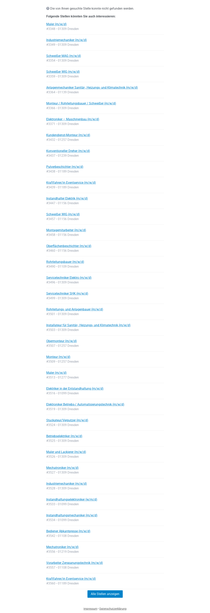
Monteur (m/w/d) (58, 357)
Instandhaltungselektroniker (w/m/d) (71, 499)
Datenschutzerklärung (112, 608)
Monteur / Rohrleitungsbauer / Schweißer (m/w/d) (81, 103)
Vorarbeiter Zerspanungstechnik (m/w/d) (74, 563)
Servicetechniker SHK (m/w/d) (67, 293)
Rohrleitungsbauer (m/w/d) (65, 262)
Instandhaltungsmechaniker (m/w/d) (71, 515)
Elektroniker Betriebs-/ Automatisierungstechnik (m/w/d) (85, 404)
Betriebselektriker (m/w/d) (64, 436)
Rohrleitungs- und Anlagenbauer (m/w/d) (74, 309)
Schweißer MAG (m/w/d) (63, 56)
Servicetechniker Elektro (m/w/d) (69, 278)
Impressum (90, 608)
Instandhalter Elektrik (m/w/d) (67, 198)
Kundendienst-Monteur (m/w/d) (68, 135)
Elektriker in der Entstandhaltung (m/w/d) (75, 388)
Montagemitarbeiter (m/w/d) (66, 230)
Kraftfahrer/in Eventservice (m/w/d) (71, 182)
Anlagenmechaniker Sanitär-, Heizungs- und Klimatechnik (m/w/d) (92, 87)
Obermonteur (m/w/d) (61, 341)
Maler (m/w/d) (56, 24)
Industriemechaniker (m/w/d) (66, 40)
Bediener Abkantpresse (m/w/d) (68, 531)
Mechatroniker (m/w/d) (62, 468)
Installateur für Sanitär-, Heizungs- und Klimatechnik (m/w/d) (88, 325)
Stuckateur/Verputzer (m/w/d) (67, 420)
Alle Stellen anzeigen (105, 594)
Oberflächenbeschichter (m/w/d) (68, 246)
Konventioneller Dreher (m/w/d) (68, 151)
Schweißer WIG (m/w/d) (63, 72)
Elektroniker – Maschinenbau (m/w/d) (72, 119)
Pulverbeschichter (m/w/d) (64, 167)
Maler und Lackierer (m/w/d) (66, 452)
